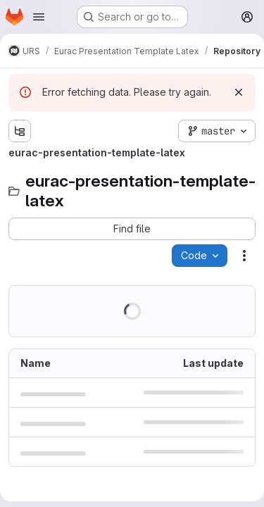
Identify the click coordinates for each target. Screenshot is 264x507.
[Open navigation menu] (38, 17)
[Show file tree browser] (19, 131)
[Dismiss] (238, 92)
